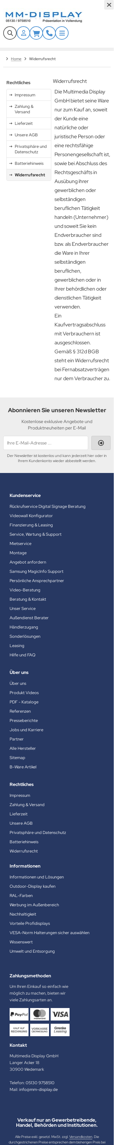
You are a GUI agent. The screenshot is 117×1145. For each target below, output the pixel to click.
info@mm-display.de (38, 1089)
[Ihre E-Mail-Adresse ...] (45, 443)
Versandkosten (80, 1136)
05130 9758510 (40, 1082)
